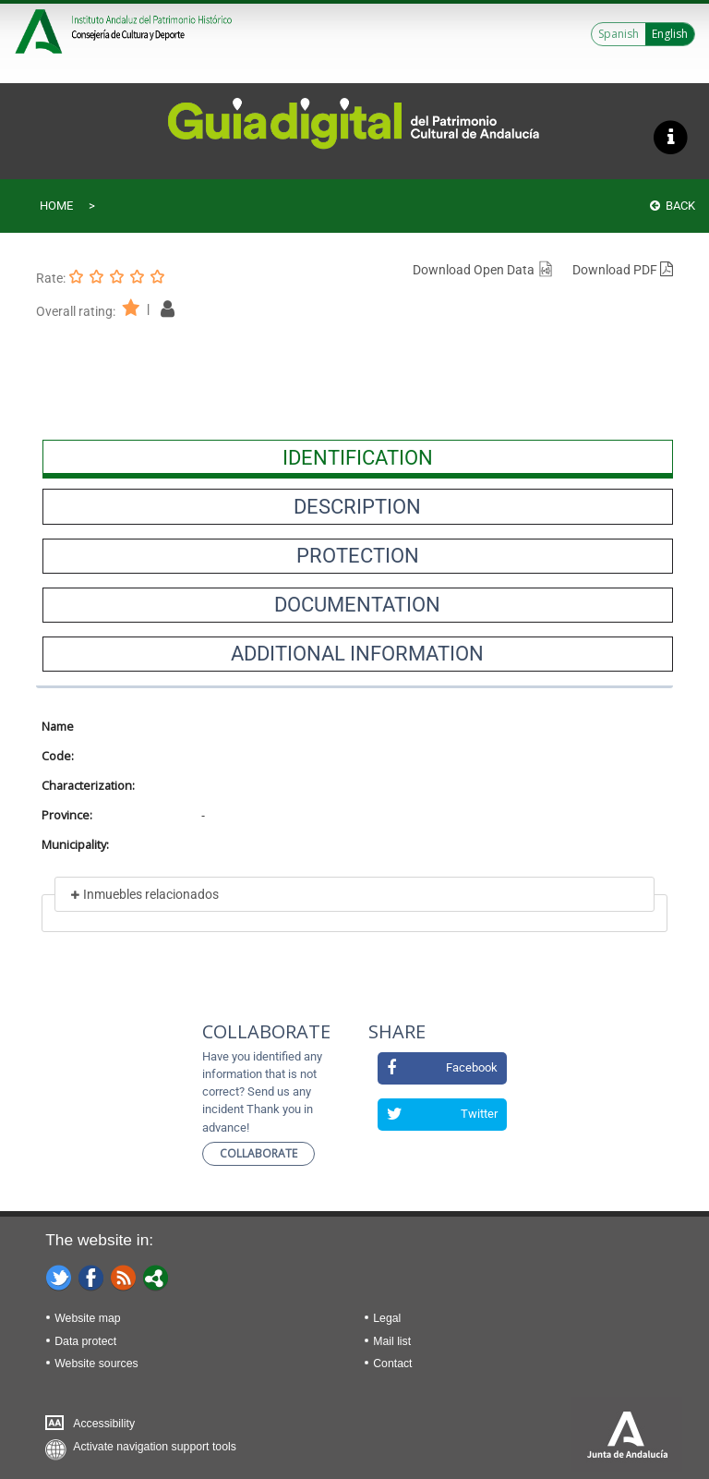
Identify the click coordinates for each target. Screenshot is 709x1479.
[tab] (357, 457)
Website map (87, 1318)
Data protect (85, 1341)
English (670, 34)
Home (56, 205)
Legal (387, 1318)
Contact (392, 1363)
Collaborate (258, 1153)
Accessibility (104, 1423)
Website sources (96, 1363)
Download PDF (622, 269)
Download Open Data (483, 269)
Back (672, 205)
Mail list (392, 1341)
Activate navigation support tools (154, 1446)
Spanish (618, 34)
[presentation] (357, 457)
